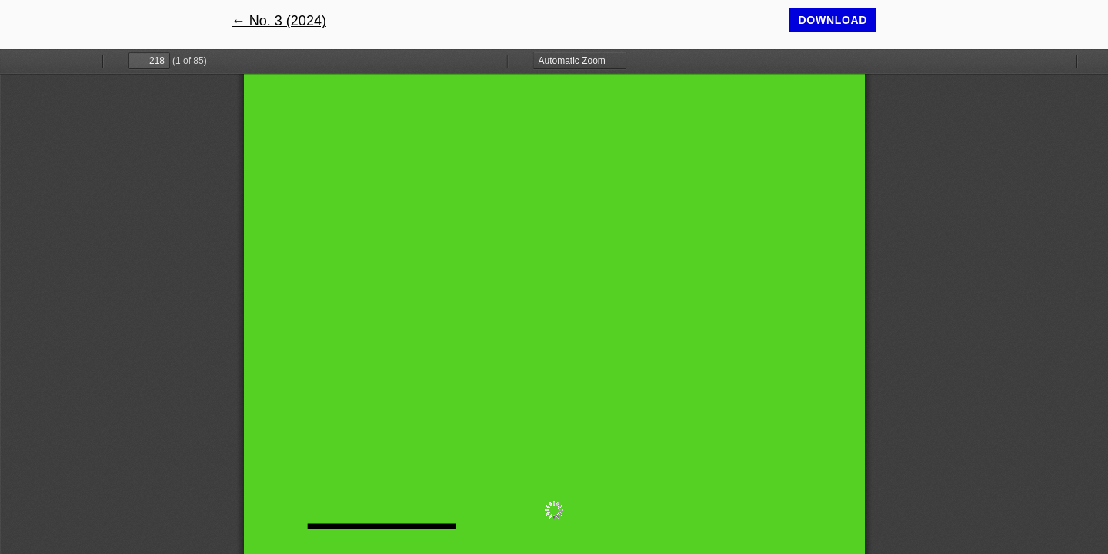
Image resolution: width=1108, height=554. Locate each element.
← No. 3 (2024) (279, 20)
